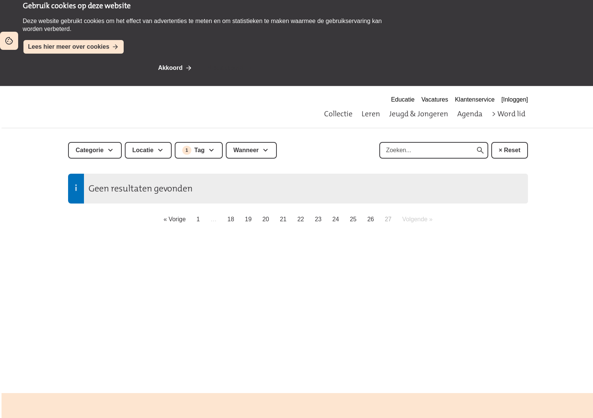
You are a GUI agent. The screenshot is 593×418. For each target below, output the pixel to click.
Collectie (338, 114)
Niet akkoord (225, 68)
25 (353, 219)
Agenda (470, 114)
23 (318, 219)
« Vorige (174, 219)
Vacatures (434, 99)
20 (265, 219)
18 (230, 219)
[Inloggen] (514, 99)
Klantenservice (475, 99)
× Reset (509, 150)
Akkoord (170, 68)
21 (283, 219)
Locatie (143, 150)
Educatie (402, 99)
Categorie (90, 150)
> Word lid (508, 114)
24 (335, 219)
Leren (371, 114)
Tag (193, 150)
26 (370, 219)
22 (300, 219)
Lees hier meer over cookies (68, 46)
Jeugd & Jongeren (418, 114)
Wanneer (246, 150)
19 (248, 219)
